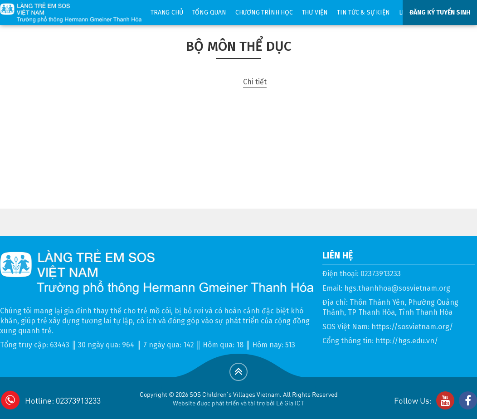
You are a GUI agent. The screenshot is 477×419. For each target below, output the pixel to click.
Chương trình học (264, 12)
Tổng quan (209, 12)
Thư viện (315, 12)
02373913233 (380, 273)
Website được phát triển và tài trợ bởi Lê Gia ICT (238, 403)
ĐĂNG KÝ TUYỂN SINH (439, 12)
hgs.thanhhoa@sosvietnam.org (397, 288)
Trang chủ (167, 12)
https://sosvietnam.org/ (412, 326)
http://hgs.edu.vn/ (406, 340)
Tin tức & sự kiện (363, 12)
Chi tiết (255, 82)
